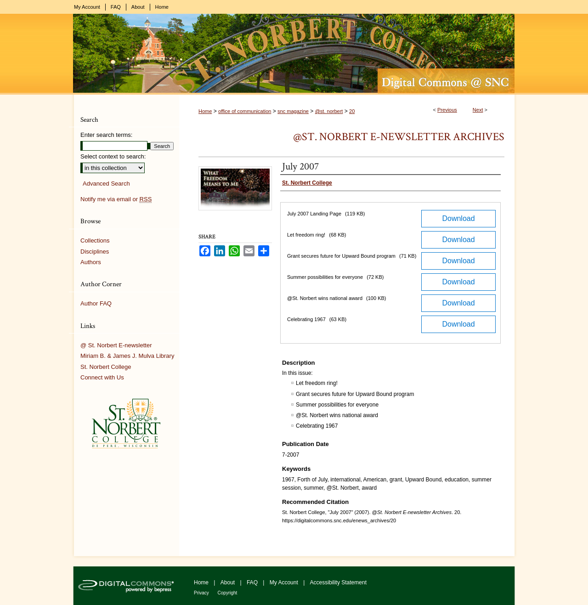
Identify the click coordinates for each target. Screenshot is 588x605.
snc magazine (293, 111)
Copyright (227, 592)
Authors (90, 262)
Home (205, 111)
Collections (95, 240)
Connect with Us (102, 377)
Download (458, 218)
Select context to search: (113, 156)
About (228, 582)
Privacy (202, 592)
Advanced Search (106, 183)
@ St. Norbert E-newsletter (116, 345)
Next (478, 110)
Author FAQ (96, 303)
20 (352, 111)
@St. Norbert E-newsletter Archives (398, 137)
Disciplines (94, 251)
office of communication (244, 111)
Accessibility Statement (338, 582)
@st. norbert (329, 111)
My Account (285, 582)
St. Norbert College (105, 366)
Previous (447, 110)
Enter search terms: (106, 134)
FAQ (253, 582)
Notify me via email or (116, 199)
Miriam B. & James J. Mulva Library (127, 355)
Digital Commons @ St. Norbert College (294, 54)
